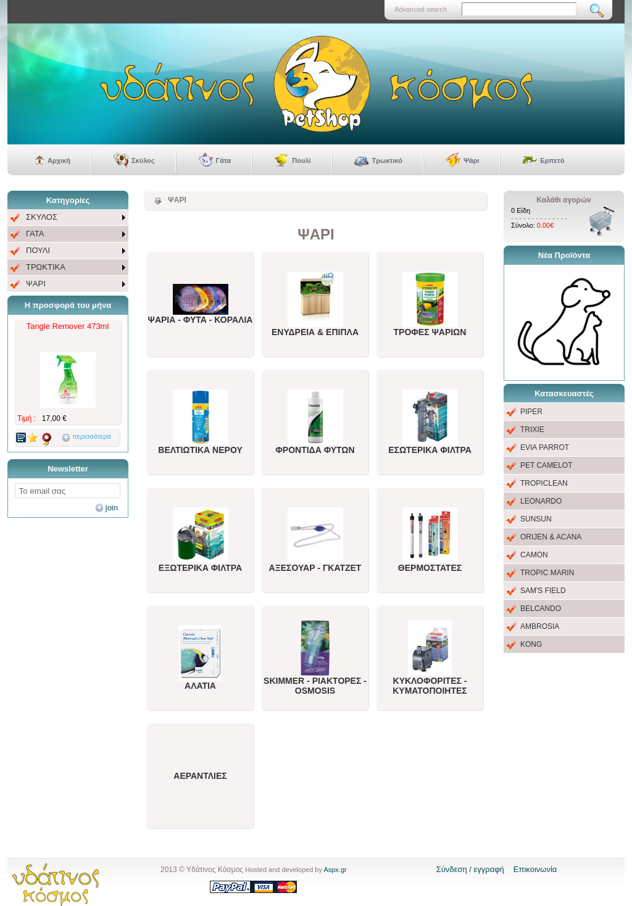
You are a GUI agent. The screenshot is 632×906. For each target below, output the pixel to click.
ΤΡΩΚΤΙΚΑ (45, 267)
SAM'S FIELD (543, 590)
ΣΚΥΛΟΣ (41, 217)
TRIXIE (532, 429)
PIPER (531, 411)
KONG (531, 644)
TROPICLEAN (544, 483)
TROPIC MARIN (547, 572)
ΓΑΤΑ (35, 233)
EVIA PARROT (544, 447)
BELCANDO (540, 608)
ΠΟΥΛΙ (38, 250)
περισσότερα (91, 436)
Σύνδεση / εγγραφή (470, 869)
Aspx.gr (334, 869)
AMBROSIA (539, 626)
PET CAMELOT (546, 465)
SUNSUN (536, 519)
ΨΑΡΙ (36, 283)
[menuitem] (67, 217)
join (112, 507)
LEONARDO (541, 501)
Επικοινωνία (535, 869)
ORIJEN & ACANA (550, 537)
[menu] (67, 251)
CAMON (534, 555)
